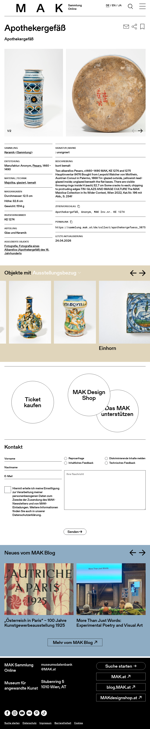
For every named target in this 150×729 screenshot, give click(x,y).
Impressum (47, 723)
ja (120, 5)
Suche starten (121, 666)
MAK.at (120, 676)
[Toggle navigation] (142, 7)
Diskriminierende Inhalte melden (127, 458)
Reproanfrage (76, 458)
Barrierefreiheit (64, 723)
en (114, 5)
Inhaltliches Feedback (81, 463)
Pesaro (37, 165)
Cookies (80, 723)
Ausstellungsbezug (54, 273)
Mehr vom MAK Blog (75, 644)
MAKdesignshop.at (121, 698)
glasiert (21, 182)
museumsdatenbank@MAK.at (57, 667)
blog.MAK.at (121, 687)
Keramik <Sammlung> (18, 152)
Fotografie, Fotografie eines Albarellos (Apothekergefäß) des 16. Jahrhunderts (26, 249)
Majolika (9, 182)
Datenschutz (30, 723)
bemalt (31, 182)
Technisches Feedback (122, 463)
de (107, 5)
